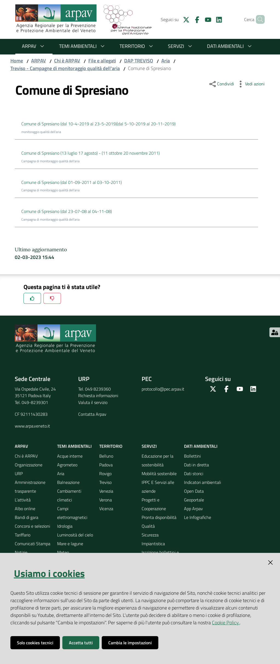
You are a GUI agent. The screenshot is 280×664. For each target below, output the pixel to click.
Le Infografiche (197, 517)
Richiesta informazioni (98, 395)
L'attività (23, 499)
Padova (106, 464)
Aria (165, 60)
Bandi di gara (26, 517)
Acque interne (70, 456)
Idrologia (64, 526)
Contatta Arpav (92, 414)
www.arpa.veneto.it (32, 426)
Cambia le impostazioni (130, 642)
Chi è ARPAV (67, 60)
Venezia (106, 491)
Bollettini (192, 456)
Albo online (25, 508)
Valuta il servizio (92, 402)
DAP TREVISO (138, 60)
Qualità (148, 526)
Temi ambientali (82, 46)
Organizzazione (28, 464)
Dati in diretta (196, 464)
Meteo (63, 552)
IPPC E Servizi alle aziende (158, 486)
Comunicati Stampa (32, 543)
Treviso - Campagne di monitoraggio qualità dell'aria (65, 68)
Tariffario (22, 535)
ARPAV (34, 46)
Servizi (181, 46)
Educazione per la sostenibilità (157, 460)
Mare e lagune (70, 543)
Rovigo (105, 473)
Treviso (105, 482)
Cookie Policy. (226, 622)
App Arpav (193, 508)
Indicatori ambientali (202, 482)
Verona (105, 499)
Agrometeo (67, 464)
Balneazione (68, 482)
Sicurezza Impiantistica (153, 539)
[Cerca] (258, 19)
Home (16, 60)
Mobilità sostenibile (159, 473)
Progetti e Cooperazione (154, 504)
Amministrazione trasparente (30, 486)
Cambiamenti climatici (69, 495)
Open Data (194, 491)
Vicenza (106, 508)
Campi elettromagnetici (72, 513)
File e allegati (102, 60)
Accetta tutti (81, 642)
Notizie (21, 552)
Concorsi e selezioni (32, 526)
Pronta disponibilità (159, 517)
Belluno (106, 456)
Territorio (137, 46)
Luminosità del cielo (75, 535)
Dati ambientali (230, 46)
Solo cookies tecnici (35, 642)
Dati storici (193, 473)
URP (19, 473)
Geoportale (194, 499)
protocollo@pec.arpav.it (163, 389)
